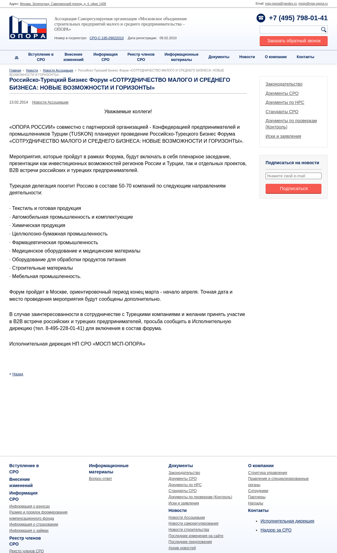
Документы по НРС (285, 102)
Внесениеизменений (73, 57)
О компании (276, 57)
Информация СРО (105, 57)
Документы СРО (282, 93)
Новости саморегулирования (194, 523)
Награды (255, 503)
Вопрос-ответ (100, 478)
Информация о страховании (33, 524)
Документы (218, 57)
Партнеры (257, 497)
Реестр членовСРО (141, 57)
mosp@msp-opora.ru (313, 3)
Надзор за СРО (276, 529)
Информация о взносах (29, 506)
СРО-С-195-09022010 (106, 38)
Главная (15, 70)
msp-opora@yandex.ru (281, 3)
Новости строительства (189, 529)
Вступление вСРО (41, 57)
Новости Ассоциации (58, 70)
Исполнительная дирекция (287, 520)
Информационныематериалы (182, 57)
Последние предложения (190, 542)
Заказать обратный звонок (294, 40)
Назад (17, 374)
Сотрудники (258, 491)
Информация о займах (29, 530)
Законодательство (284, 83)
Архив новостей (182, 548)
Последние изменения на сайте (196, 536)
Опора (28, 27)
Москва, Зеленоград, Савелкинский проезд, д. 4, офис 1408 (63, 4)
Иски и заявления (283, 136)
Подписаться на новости (292, 162)
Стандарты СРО (282, 111)
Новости (247, 57)
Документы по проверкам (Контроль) (200, 497)
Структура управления (267, 473)
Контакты (305, 57)
